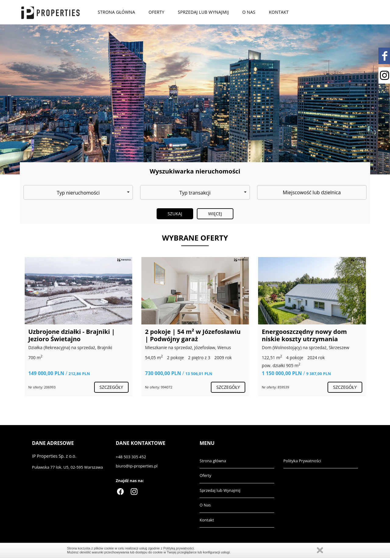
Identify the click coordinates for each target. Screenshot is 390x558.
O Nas (248, 12)
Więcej (215, 213)
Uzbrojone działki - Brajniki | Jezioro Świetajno (71, 335)
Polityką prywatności (178, 548)
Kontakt (279, 12)
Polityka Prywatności (302, 460)
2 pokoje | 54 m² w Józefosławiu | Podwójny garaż (193, 335)
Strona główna (116, 12)
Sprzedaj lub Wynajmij (203, 12)
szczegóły (111, 387)
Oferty (156, 12)
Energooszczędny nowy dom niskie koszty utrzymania (304, 335)
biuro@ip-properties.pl (137, 466)
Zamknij (320, 550)
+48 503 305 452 (131, 457)
